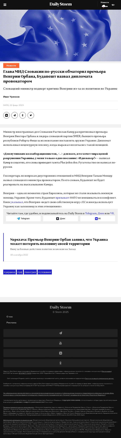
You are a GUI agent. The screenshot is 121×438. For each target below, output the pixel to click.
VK (112, 213)
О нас (9, 316)
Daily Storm (61, 4)
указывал (16, 202)
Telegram (91, 213)
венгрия (30, 272)
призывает (62, 198)
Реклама (11, 322)
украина (9, 272)
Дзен (101, 213)
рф (19, 272)
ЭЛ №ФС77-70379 (25, 373)
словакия (44, 272)
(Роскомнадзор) (106, 371)
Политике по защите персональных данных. (99, 378)
